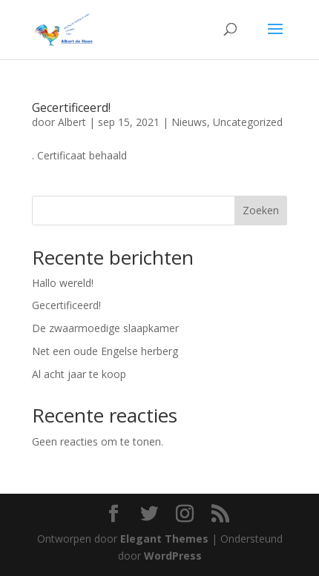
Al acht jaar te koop (79, 374)
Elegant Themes (164, 539)
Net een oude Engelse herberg (105, 351)
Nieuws (189, 122)
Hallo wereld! (62, 283)
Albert (72, 122)
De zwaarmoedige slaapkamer (105, 328)
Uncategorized (248, 122)
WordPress (173, 556)
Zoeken (261, 210)
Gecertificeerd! (71, 107)
